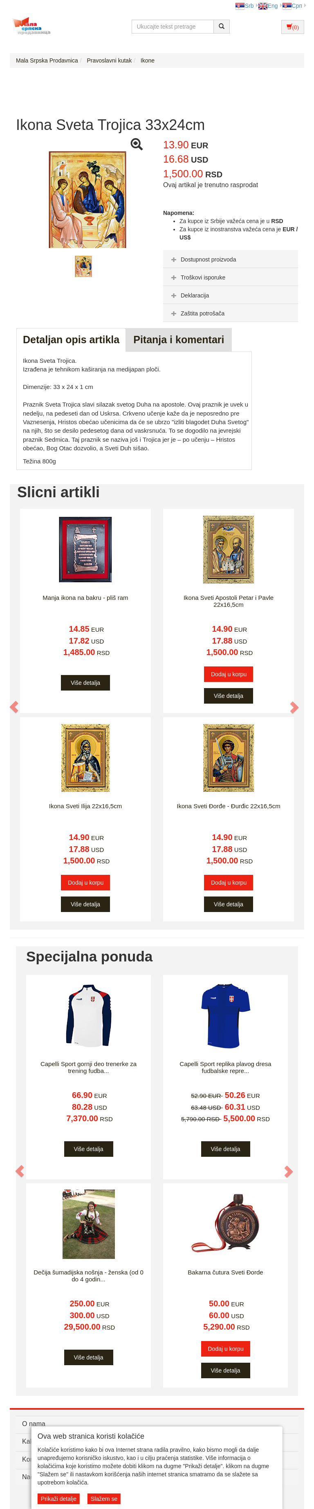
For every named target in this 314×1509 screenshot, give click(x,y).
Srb (244, 5)
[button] (14, 707)
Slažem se (104, 1499)
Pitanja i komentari (178, 339)
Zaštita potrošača (196, 313)
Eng (268, 5)
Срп (292, 5)
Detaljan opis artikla (71, 339)
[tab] (230, 259)
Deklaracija (189, 295)
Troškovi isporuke (197, 277)
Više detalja (85, 683)
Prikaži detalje (58, 1499)
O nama (33, 1423)
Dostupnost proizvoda (202, 259)
